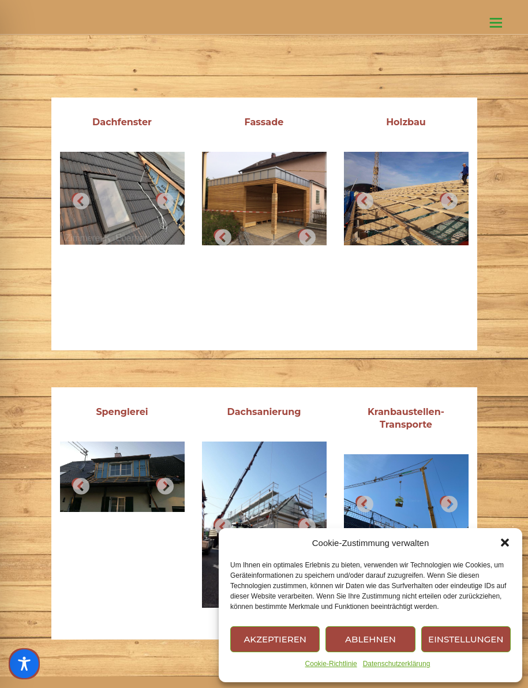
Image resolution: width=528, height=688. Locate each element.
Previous (77, 198)
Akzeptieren (275, 639)
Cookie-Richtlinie (331, 664)
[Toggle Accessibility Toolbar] (24, 663)
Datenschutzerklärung (396, 664)
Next (161, 198)
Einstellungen (465, 639)
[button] (505, 542)
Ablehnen (370, 639)
